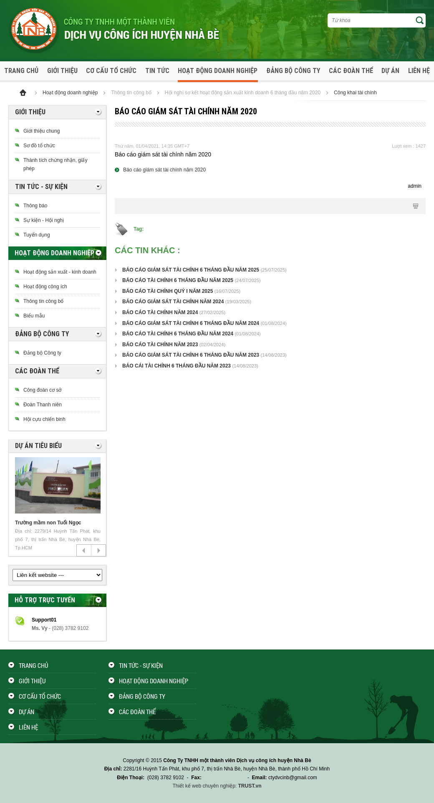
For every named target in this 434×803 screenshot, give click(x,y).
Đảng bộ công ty (293, 71)
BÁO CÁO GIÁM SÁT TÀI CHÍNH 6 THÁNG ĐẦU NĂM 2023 (190, 355)
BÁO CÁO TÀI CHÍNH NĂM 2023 (160, 344)
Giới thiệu (62, 71)
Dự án (390, 71)
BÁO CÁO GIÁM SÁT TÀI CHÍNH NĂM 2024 (173, 302)
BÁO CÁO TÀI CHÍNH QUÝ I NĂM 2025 (167, 291)
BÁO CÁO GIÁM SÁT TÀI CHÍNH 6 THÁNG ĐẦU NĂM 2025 (190, 270)
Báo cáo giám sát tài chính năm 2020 (164, 170)
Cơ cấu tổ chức (111, 71)
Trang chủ (21, 71)
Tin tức (157, 71)
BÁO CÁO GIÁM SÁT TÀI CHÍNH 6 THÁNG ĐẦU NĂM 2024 (190, 323)
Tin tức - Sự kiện (141, 665)
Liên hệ (419, 71)
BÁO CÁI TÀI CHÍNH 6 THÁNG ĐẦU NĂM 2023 (176, 366)
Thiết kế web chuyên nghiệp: (204, 786)
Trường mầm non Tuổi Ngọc (48, 523)
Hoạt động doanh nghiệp (217, 71)
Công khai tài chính (355, 93)
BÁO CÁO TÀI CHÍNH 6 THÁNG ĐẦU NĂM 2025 (177, 280)
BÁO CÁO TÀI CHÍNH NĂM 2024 (160, 312)
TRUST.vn (250, 786)
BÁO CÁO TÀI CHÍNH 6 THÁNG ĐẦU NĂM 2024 (177, 334)
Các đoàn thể (351, 71)
